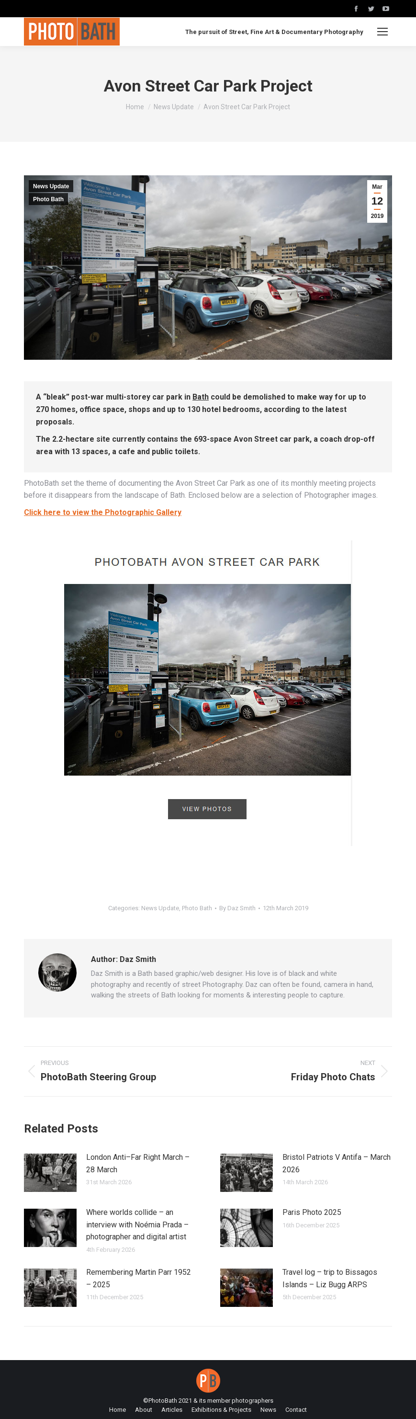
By (237, 908)
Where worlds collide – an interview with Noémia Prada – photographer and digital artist (137, 1224)
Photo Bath (48, 199)
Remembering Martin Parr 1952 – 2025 (138, 1278)
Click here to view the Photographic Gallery (102, 512)
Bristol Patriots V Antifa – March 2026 (336, 1163)
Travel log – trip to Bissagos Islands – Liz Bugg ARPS (329, 1278)
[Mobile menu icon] (382, 31)
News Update (51, 186)
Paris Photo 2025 (311, 1212)
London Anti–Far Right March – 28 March (138, 1163)
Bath (200, 396)
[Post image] (50, 1173)
